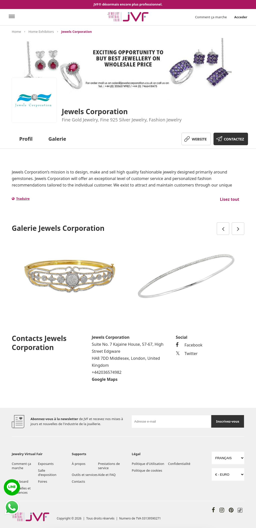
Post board (20, 481)
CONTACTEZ (234, 139)
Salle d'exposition (47, 472)
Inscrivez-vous (227, 421)
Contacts (78, 481)
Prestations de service (109, 465)
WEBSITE (199, 139)
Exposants (46, 463)
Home (16, 31)
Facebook (189, 345)
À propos (79, 463)
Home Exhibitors (41, 31)
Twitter (187, 353)
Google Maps (105, 379)
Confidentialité (179, 463)
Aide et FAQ (107, 474)
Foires (42, 481)
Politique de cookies (147, 470)
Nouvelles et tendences (21, 490)
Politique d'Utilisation (148, 463)
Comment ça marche (211, 17)
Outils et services (85, 474)
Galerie (57, 138)
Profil (25, 138)
